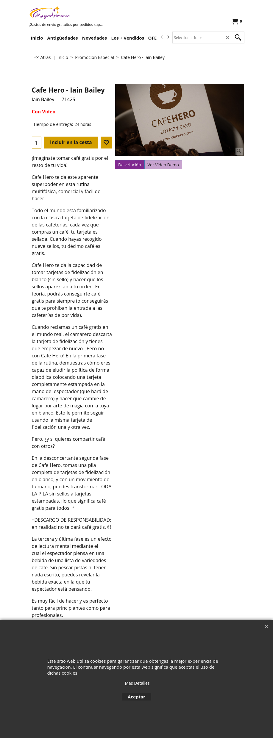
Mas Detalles (137, 683)
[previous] (162, 37)
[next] (168, 37)
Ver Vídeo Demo (163, 165)
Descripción (129, 165)
